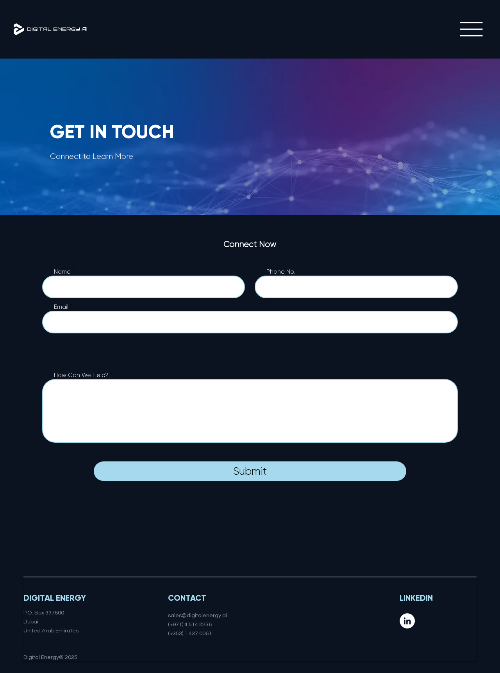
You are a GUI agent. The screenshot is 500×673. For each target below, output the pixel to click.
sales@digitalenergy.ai (197, 615)
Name (62, 272)
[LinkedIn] (407, 620)
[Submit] (250, 471)
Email (61, 307)
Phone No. (280, 272)
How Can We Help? (81, 375)
